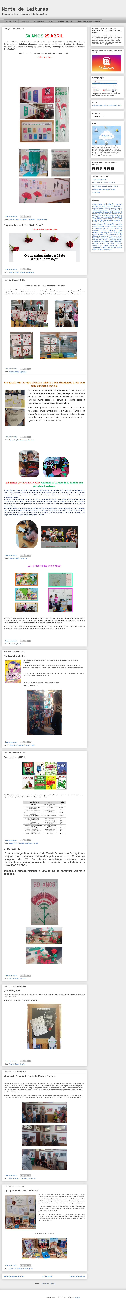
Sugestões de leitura (99, 247)
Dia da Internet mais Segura (112, 222)
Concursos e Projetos (107, 210)
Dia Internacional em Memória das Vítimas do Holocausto (107, 216)
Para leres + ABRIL (15, 757)
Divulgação (109, 224)
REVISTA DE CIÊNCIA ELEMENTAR (103, 183)
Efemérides (31, 219)
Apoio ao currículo (65, 21)
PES (93, 238)
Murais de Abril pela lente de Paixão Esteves (30, 1076)
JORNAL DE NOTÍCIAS (99, 179)
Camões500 (109, 206)
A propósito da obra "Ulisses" (21, 1190)
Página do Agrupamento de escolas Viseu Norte (106, 105)
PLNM (51, 21)
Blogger (77, 1297)
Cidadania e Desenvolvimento (88, 21)
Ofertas (115, 236)
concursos (100, 249)
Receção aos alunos (99, 240)
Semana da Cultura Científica (111, 244)
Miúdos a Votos (97, 234)
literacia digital (107, 249)
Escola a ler (21, 440)
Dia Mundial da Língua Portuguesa (110, 218)
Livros (33, 440)
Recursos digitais (115, 240)
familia (28, 440)
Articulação (23, 219)
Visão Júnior (96, 192)
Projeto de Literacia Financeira (111, 238)
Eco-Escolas (119, 224)
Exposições (40, 219)
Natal (111, 236)
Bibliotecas (25, 21)
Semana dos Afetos (115, 245)
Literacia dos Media (110, 232)
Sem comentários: (11, 216)
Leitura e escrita (22, 1268)
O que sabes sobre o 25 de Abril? (23, 225)
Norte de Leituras (25, 9)
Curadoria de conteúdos (17, 843)
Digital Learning (97, 224)
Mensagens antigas (77, 1276)
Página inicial (11, 21)
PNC (45, 219)
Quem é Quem (12, 990)
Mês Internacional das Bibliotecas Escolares (107, 235)
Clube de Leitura (109, 208)
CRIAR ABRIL (12, 848)
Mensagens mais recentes (14, 1276)
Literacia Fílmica (97, 232)
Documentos (39, 21)
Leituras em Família (115, 230)
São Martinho (112, 247)
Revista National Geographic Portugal (103, 189)
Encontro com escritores (108, 226)
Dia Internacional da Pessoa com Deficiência (107, 213)
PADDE (120, 236)
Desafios (23, 272)
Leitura (28, 745)
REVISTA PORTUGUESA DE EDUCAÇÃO (105, 186)
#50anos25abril (14, 219)
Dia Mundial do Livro (16, 656)
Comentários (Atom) (48, 1284)
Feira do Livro (108, 228)
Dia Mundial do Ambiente (112, 220)
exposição (23, 372)
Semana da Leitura (100, 245)
